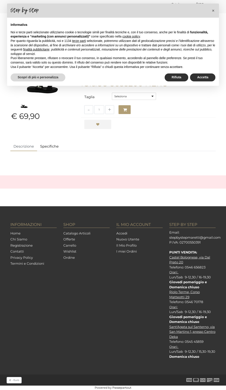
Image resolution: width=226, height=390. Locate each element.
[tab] (23, 146)
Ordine (69, 257)
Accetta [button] (202, 77)
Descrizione (23, 146)
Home (15, 233)
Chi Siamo (18, 239)
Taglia (89, 97)
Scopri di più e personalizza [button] (38, 77)
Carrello (69, 245)
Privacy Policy (21, 257)
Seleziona (120, 96)
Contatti (17, 251)
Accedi (121, 233)
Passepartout (121, 387)
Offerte (69, 239)
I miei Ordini (126, 251)
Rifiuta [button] (176, 77)
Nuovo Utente (127, 239)
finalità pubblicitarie (36, 49)
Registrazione (21, 245)
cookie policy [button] (131, 36)
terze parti (79, 41)
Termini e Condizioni (27, 263)
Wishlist (69, 251)
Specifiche (49, 146)
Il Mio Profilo (126, 245)
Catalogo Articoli (76, 233)
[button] (125, 109)
